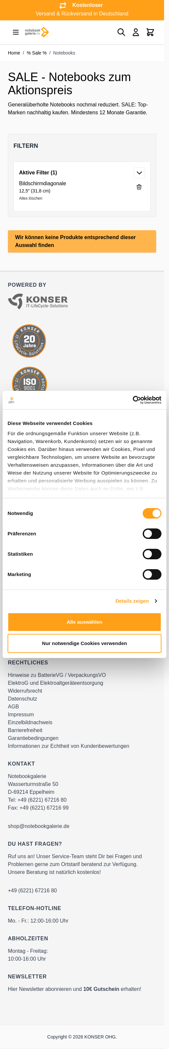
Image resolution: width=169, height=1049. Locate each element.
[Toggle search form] (121, 32)
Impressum (21, 714)
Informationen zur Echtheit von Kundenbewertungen (68, 746)
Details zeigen (132, 601)
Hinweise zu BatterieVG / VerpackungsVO (57, 675)
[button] (82, 145)
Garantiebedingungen (33, 738)
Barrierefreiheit (25, 730)
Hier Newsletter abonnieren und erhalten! (74, 989)
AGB (13, 706)
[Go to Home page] (37, 32)
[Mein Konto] (136, 32)
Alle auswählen (84, 622)
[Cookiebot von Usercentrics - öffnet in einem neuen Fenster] (132, 400)
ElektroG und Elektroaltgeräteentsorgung (55, 683)
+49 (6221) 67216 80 (41, 800)
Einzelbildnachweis (30, 722)
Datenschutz (22, 699)
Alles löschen (30, 198)
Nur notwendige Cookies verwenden (84, 643)
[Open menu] (16, 32)
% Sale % (37, 53)
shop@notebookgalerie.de (38, 826)
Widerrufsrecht (25, 691)
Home (14, 53)
